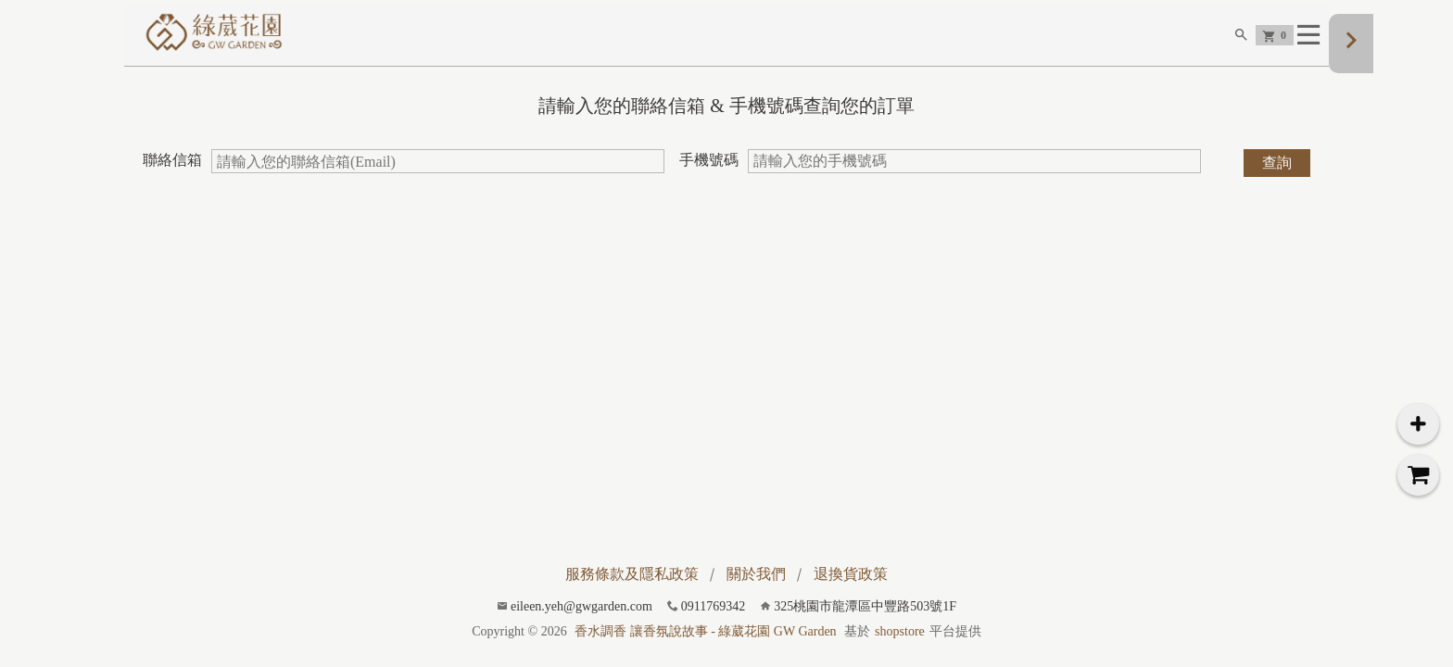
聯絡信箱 (172, 185)
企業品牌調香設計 (841, 68)
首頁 (749, 68)
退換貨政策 (851, 574)
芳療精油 (1081, 68)
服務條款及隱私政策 (632, 574)
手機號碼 (709, 185)
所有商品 (1172, 68)
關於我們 (756, 574)
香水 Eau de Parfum (974, 68)
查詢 (1277, 187)
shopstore (900, 631)
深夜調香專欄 (1276, 68)
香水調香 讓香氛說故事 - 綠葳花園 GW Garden (705, 631)
